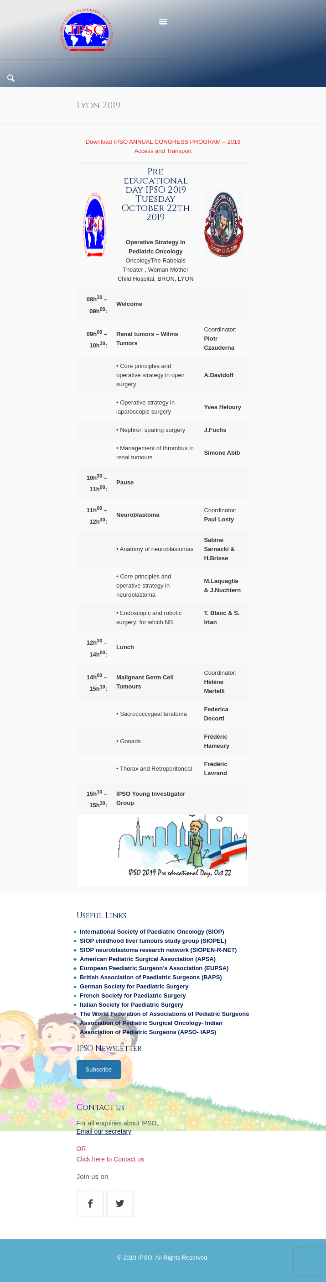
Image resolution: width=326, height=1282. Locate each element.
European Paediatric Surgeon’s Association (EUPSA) (154, 968)
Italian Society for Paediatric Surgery (131, 1004)
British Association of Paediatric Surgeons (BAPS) (151, 977)
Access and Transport (163, 150)
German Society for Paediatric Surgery (134, 986)
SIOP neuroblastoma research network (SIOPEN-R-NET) (158, 949)
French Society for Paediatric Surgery (133, 995)
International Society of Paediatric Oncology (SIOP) (152, 931)
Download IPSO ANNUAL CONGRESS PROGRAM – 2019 (163, 141)
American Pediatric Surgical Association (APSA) (148, 959)
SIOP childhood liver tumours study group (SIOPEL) (153, 940)
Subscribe (99, 1069)
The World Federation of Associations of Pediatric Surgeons (164, 1013)
